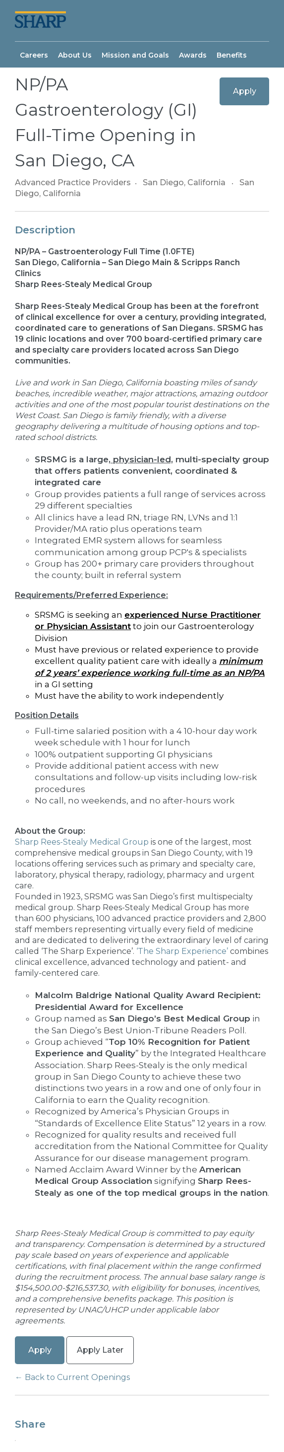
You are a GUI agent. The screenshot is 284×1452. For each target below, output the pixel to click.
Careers (34, 55)
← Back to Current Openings (72, 1377)
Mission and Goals (135, 55)
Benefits (232, 55)
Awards (193, 55)
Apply (244, 91)
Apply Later (100, 1350)
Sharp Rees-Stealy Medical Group (83, 842)
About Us (75, 55)
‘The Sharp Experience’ (183, 951)
